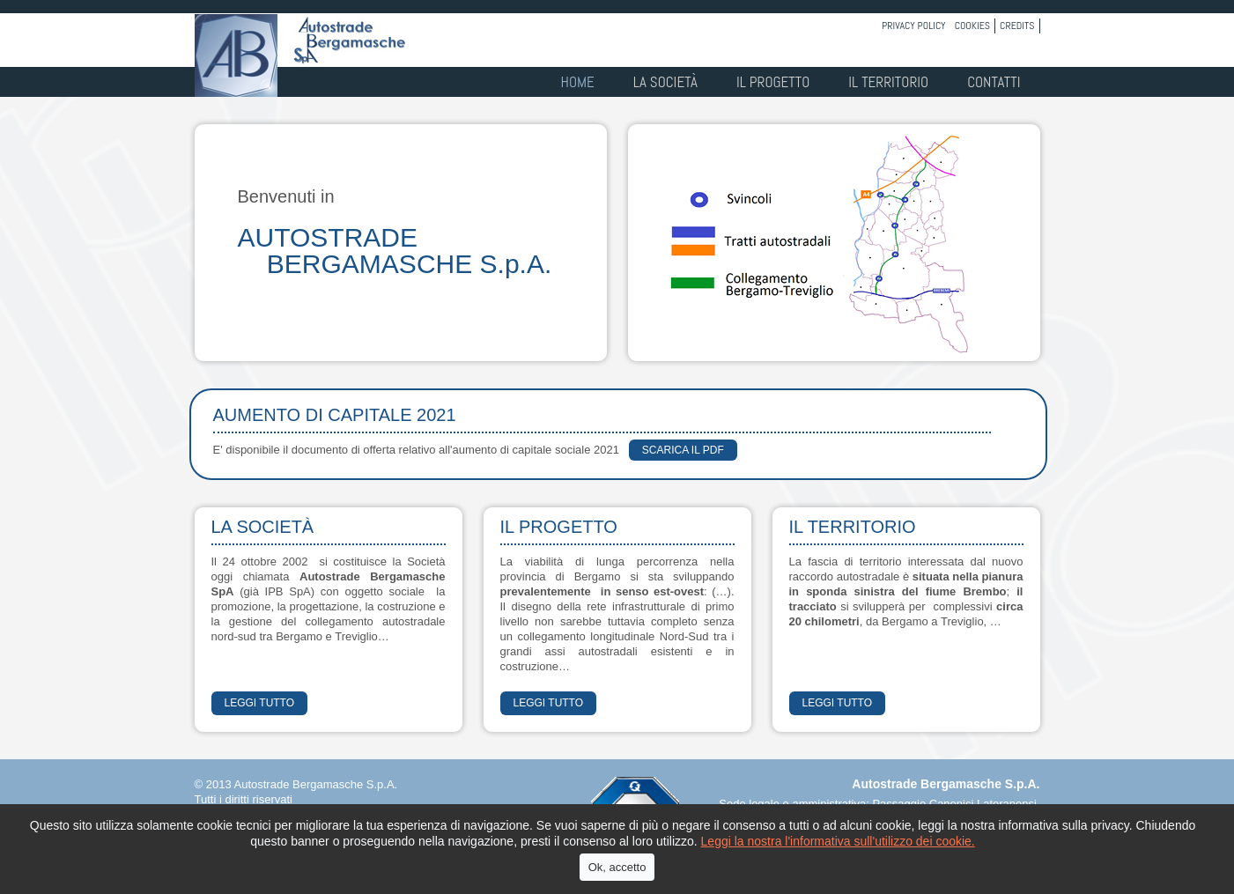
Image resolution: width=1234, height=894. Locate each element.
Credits (1017, 25)
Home (578, 82)
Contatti (993, 82)
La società (665, 82)
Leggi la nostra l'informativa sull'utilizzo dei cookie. (838, 841)
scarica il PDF (683, 450)
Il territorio (888, 82)
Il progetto (772, 82)
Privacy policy (914, 25)
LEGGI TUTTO (260, 703)
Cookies (972, 25)
